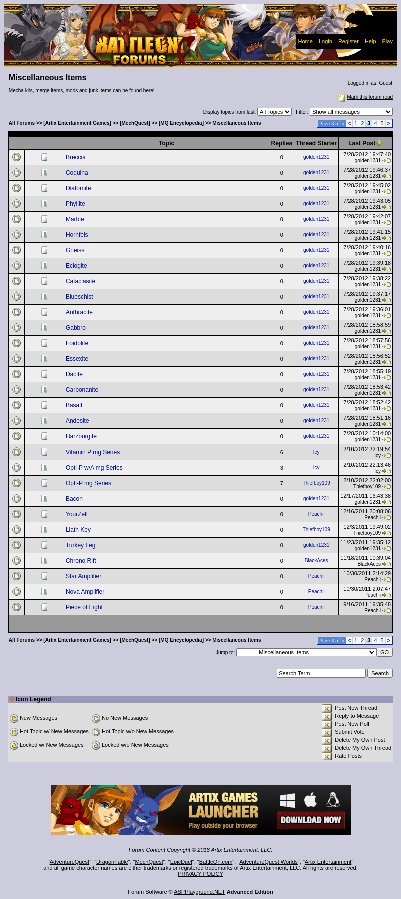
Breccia (76, 157)
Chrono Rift (82, 560)
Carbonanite (83, 389)
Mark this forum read (364, 97)
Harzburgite (82, 436)
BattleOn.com (216, 862)
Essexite (78, 358)
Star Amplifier (84, 576)
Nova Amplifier (86, 591)
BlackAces (316, 560)
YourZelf (78, 514)
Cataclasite (81, 281)
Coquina (78, 172)
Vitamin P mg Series (94, 452)
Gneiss (76, 250)
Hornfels (78, 234)
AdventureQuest (70, 862)
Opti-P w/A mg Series (95, 467)
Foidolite (78, 343)
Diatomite (79, 188)
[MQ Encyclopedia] (181, 122)
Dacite (75, 374)
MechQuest (149, 862)
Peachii (316, 514)
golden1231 (316, 157)
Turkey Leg (81, 545)
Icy (316, 452)
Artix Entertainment (328, 862)
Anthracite (80, 312)
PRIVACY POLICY (200, 874)
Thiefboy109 (316, 483)
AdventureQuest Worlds (268, 862)
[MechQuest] (135, 122)
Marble (76, 219)
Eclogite (77, 265)
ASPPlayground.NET (199, 892)
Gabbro (76, 327)
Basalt (75, 405)
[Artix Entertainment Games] (77, 122)
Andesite (78, 420)
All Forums (22, 122)
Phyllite (76, 203)
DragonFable (112, 862)
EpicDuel (181, 862)
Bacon (75, 498)
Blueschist (80, 296)
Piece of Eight (85, 607)
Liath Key (79, 529)
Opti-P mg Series (89, 483)
